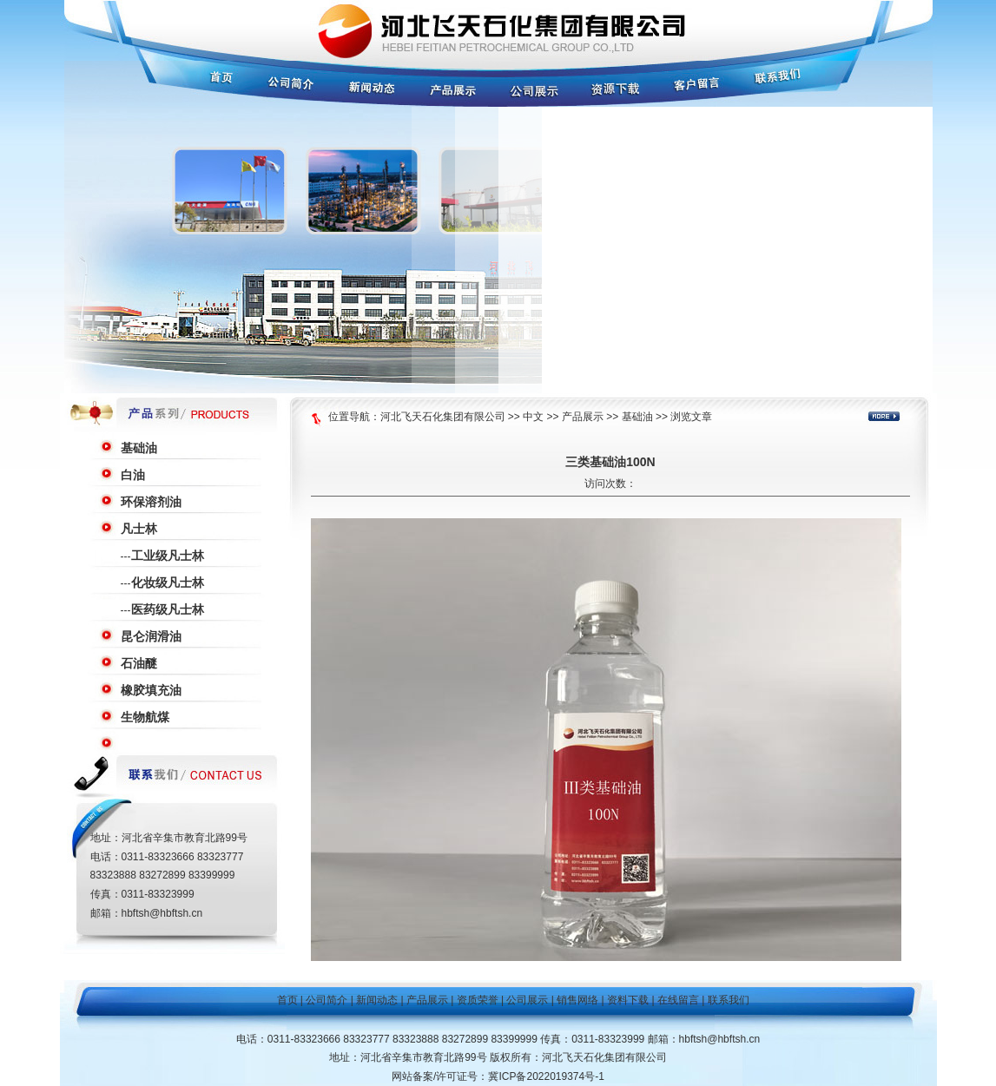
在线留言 (678, 1000)
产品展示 (583, 417)
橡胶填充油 (151, 690)
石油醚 (139, 663)
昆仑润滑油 (151, 636)
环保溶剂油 (151, 502)
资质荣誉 (477, 1000)
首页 (287, 1000)
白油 (133, 475)
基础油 (139, 448)
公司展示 (527, 1000)
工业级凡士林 (167, 556)
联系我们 (728, 1000)
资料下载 (628, 1000)
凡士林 (139, 529)
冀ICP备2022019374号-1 (546, 1076)
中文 (533, 417)
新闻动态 (377, 1000)
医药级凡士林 (167, 609)
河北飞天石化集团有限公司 (442, 417)
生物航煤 (145, 717)
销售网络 (577, 1000)
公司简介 (326, 1000)
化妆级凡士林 (167, 582)
